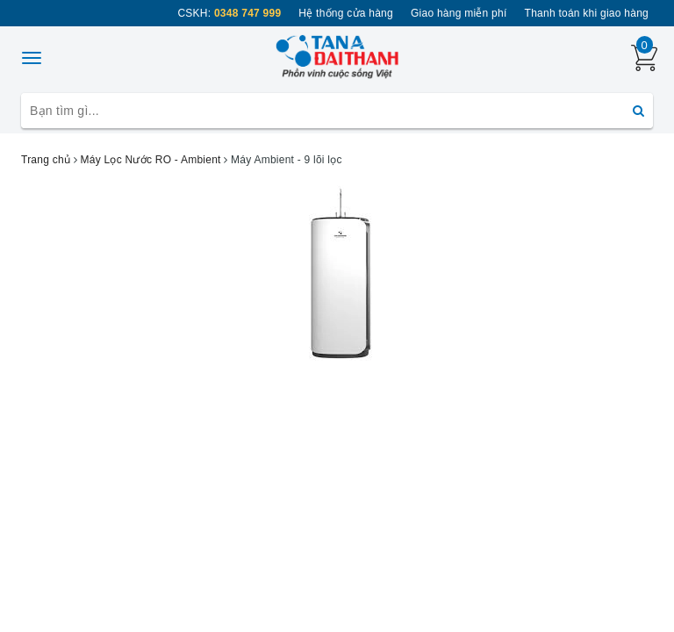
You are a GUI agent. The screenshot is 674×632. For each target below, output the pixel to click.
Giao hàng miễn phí (459, 13)
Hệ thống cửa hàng (345, 13)
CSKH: (229, 13)
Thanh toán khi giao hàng (587, 13)
